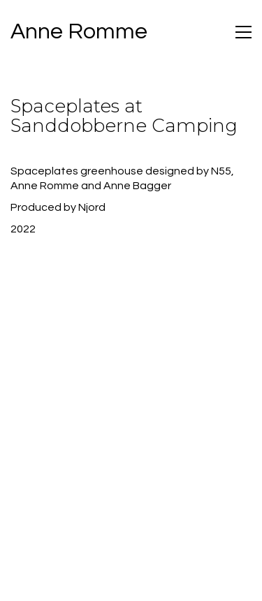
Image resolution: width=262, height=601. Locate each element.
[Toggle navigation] (243, 32)
